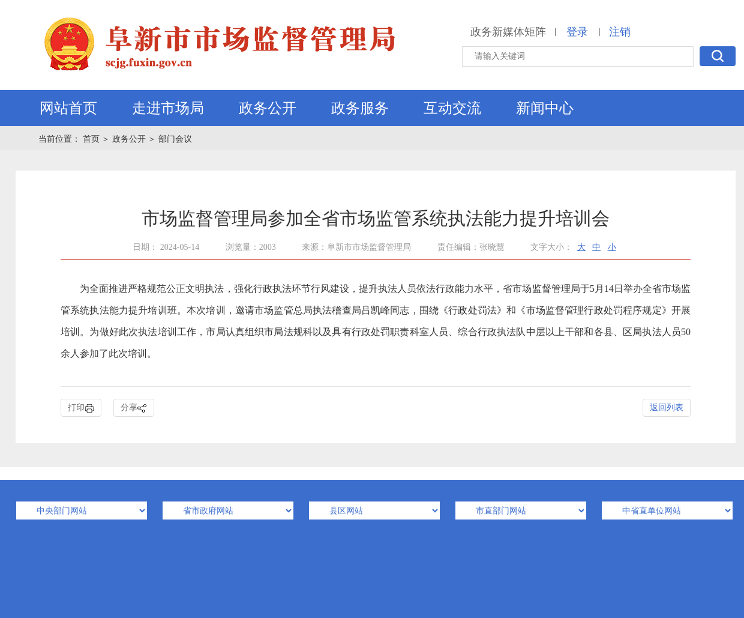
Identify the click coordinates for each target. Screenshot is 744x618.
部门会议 (175, 139)
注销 (620, 32)
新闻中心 (545, 108)
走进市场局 (168, 108)
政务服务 (360, 108)
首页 (92, 139)
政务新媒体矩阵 (508, 32)
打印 (81, 408)
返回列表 (666, 407)
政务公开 (267, 108)
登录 (577, 32)
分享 (134, 408)
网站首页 (68, 108)
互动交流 (452, 108)
